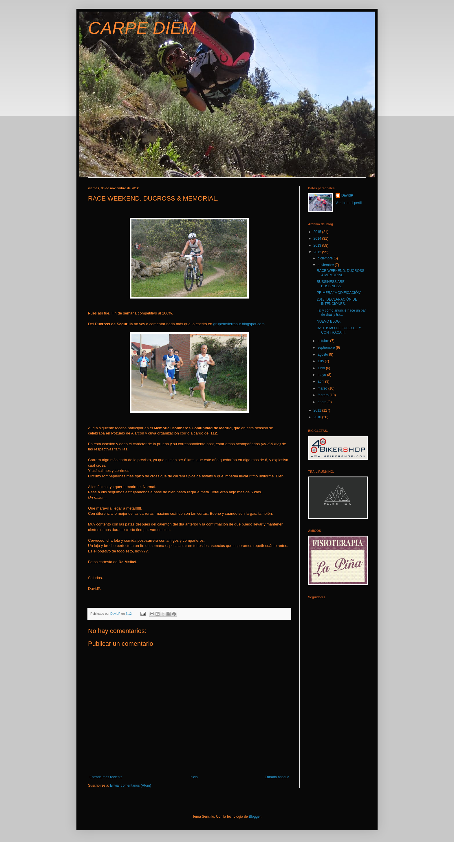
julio (321, 361)
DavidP (347, 195)
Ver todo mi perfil (349, 203)
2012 (318, 252)
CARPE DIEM (142, 28)
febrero (323, 395)
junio (322, 368)
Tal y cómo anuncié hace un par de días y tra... (341, 312)
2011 (318, 410)
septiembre (327, 347)
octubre (324, 341)
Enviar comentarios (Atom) (130, 785)
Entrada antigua (277, 777)
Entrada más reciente (105, 777)
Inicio (194, 777)
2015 (318, 232)
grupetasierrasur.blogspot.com (238, 324)
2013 (318, 245)
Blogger (255, 816)
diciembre (326, 258)
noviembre (326, 265)
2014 (318, 239)
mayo (322, 375)
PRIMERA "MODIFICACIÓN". (340, 293)
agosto (323, 354)
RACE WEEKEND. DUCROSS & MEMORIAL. (340, 273)
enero (322, 402)
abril (321, 381)
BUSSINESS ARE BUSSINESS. (331, 284)
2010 (318, 417)
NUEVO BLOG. (329, 321)
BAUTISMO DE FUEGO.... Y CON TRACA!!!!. (339, 330)
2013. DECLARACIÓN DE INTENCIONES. (337, 301)
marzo (323, 388)
